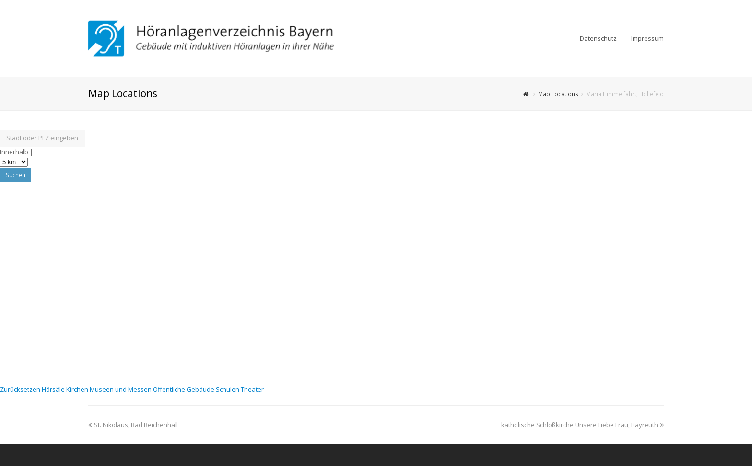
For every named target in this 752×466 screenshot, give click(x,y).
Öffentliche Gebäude (184, 389)
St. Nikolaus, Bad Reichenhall (133, 425)
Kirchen (78, 389)
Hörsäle (54, 389)
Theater (252, 389)
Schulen (228, 389)
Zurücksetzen (21, 389)
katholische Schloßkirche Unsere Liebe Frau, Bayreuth (582, 425)
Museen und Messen (121, 389)
